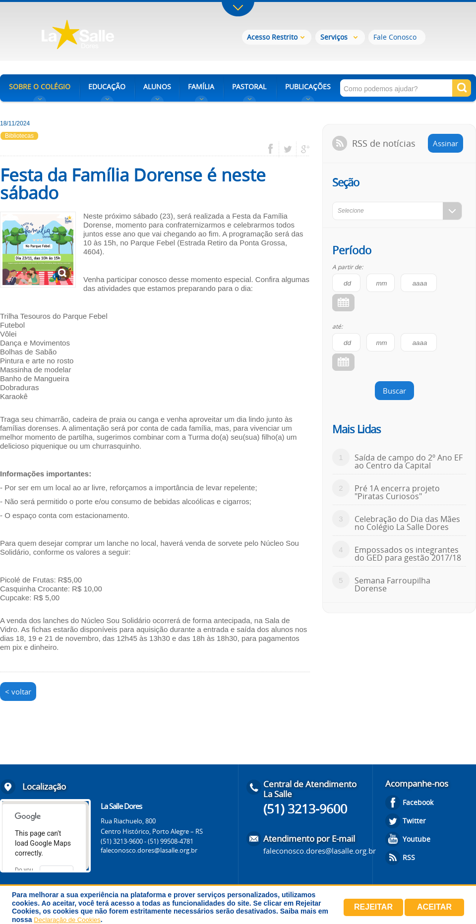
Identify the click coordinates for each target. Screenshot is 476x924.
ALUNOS (157, 86)
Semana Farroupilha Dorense (392, 584)
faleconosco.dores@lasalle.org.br (149, 850)
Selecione (351, 210)
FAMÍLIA (201, 86)
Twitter (414, 820)
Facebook (418, 802)
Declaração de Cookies (67, 920)
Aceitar (434, 907)
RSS (409, 857)
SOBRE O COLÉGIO (39, 86)
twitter (288, 149)
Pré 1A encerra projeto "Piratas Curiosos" (397, 492)
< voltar (18, 691)
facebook (274, 149)
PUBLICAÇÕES (308, 86)
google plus (302, 149)
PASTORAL (249, 86)
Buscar (394, 391)
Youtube (416, 839)
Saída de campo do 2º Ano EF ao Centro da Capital (409, 461)
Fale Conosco (394, 37)
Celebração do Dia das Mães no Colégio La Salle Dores (407, 523)
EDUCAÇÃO (106, 86)
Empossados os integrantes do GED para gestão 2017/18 (408, 553)
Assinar (445, 143)
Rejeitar (373, 907)
